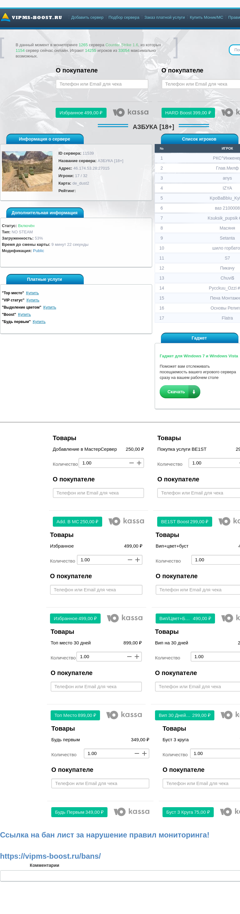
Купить (32, 293)
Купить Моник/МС (206, 17)
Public (38, 250)
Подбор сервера (123, 17)
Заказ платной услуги (164, 17)
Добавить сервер (87, 17)
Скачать (176, 391)
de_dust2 (80, 183)
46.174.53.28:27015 (91, 168)
